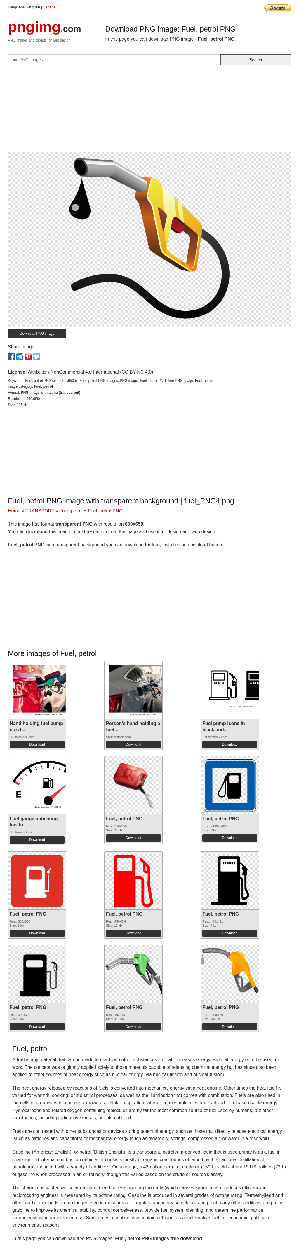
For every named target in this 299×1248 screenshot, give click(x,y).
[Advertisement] (149, 111)
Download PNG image (37, 334)
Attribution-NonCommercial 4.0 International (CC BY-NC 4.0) (90, 372)
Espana (49, 7)
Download (37, 745)
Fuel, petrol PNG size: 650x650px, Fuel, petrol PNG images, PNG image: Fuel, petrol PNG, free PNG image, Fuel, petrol (119, 381)
